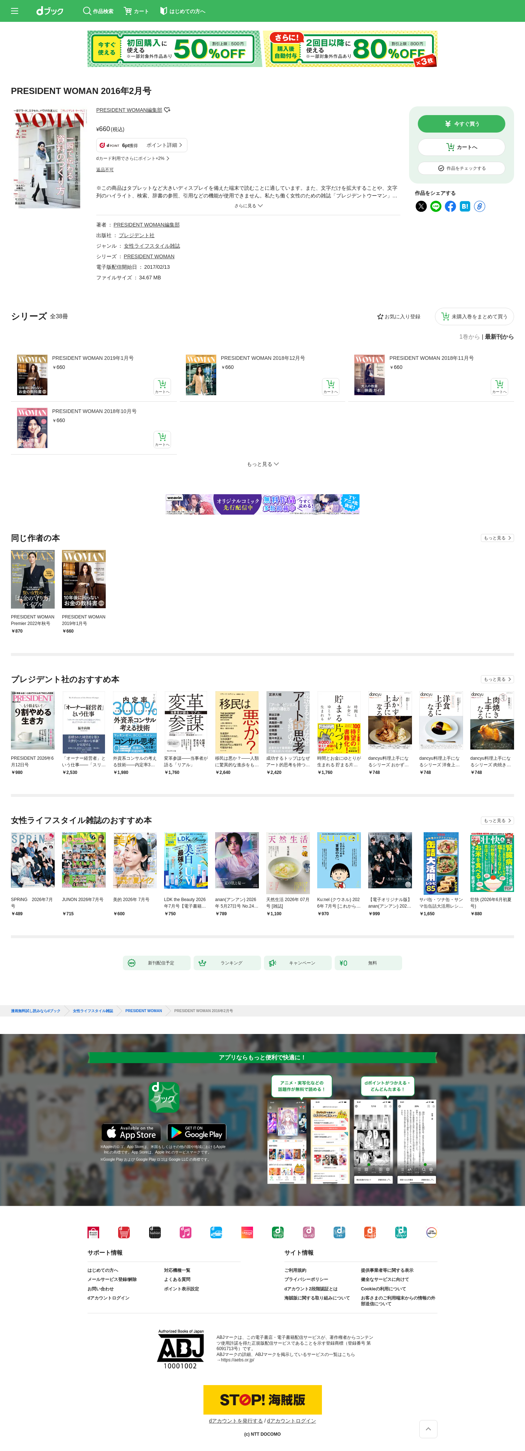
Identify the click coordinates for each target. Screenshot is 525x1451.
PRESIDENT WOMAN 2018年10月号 (94, 411)
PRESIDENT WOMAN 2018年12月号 (263, 358)
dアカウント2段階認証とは (311, 1288)
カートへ (467, 147)
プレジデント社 (137, 235)
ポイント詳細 (162, 145)
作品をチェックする (466, 168)
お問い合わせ (101, 1288)
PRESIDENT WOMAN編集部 (129, 110)
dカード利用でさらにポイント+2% (130, 158)
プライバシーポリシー (306, 1279)
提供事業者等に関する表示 (387, 1270)
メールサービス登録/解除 (112, 1279)
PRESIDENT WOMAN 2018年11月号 (431, 358)
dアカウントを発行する (236, 1421)
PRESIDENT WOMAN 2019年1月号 (93, 358)
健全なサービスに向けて (385, 1279)
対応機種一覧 (177, 1270)
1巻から (469, 337)
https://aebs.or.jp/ (237, 1359)
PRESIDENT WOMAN (149, 256)
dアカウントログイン (108, 1298)
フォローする (167, 110)
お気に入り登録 (402, 316)
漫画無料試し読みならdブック (36, 1011)
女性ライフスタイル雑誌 (152, 246)
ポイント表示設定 (181, 1288)
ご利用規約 (295, 1270)
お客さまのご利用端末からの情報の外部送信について (398, 1300)
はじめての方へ (103, 1270)
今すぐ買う (467, 124)
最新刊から (499, 337)
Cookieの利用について (383, 1288)
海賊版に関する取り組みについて (317, 1298)
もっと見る (495, 537)
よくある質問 (177, 1279)
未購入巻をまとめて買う (480, 316)
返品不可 (105, 169)
